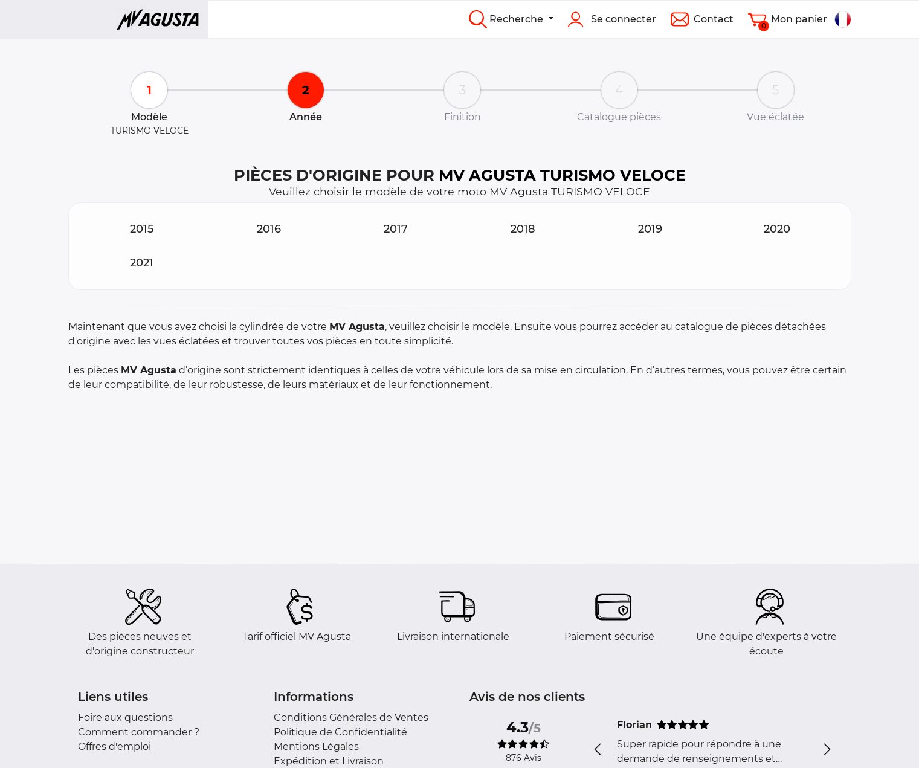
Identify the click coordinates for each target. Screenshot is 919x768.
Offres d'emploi (114, 746)
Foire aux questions (125, 717)
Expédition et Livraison (329, 761)
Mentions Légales (316, 746)
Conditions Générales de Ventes (351, 717)
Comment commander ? (138, 732)
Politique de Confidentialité (340, 732)
